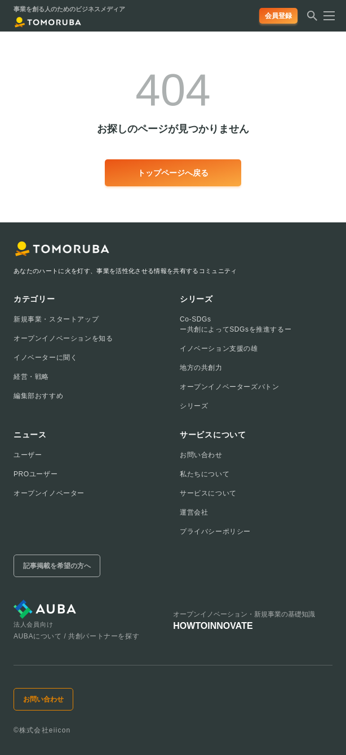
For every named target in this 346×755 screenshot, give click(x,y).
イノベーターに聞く (45, 357)
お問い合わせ (201, 455)
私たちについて (204, 474)
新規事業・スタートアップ (56, 319)
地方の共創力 (201, 368)
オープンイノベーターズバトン (229, 387)
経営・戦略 (31, 377)
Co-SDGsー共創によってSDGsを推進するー (235, 324)
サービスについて (208, 493)
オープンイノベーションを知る (63, 338)
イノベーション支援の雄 (219, 348)
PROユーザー (35, 474)
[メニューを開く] (326, 16)
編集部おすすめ (38, 396)
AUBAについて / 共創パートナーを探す (76, 636)
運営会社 (194, 512)
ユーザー (28, 455)
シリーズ (194, 406)
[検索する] (312, 19)
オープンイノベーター (49, 493)
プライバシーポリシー (215, 531)
